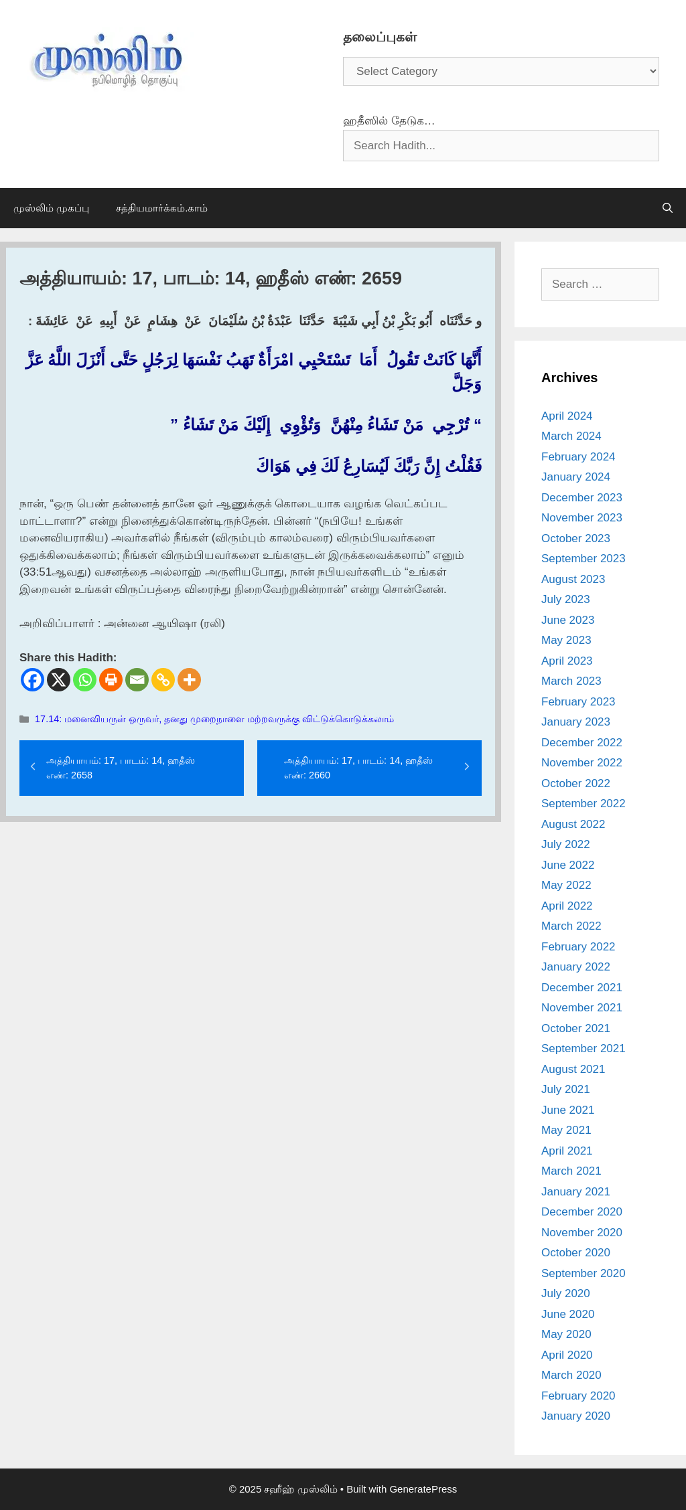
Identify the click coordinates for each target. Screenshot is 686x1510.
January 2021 (575, 1191)
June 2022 (567, 865)
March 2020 (571, 1375)
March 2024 (571, 436)
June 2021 (567, 1110)
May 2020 (566, 1334)
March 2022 (571, 926)
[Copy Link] (163, 679)
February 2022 (578, 946)
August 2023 (573, 579)
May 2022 (566, 885)
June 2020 (567, 1314)
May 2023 (566, 640)
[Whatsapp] (84, 679)
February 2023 (578, 701)
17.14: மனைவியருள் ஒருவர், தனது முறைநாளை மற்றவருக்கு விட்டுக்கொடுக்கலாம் (214, 719)
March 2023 (571, 681)
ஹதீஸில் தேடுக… (389, 120)
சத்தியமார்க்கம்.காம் (162, 208)
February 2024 (578, 456)
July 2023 (565, 599)
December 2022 (581, 742)
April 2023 (567, 661)
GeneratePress (423, 1489)
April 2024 (567, 416)
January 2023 (575, 722)
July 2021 (565, 1089)
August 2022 (573, 824)
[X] (58, 679)
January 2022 (575, 966)
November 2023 (581, 517)
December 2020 (581, 1211)
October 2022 (575, 783)
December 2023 (581, 497)
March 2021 (571, 1171)
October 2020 (575, 1252)
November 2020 (581, 1232)
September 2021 (583, 1048)
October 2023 (575, 538)
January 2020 (575, 1416)
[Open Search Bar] (667, 208)
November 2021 (581, 1007)
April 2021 (567, 1151)
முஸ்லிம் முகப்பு (51, 208)
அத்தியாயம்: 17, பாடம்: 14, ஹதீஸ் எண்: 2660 (358, 767)
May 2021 (566, 1130)
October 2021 (575, 1028)
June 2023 (567, 620)
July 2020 (565, 1293)
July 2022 (565, 844)
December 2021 (581, 987)
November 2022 (581, 762)
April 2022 (567, 906)
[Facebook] (32, 679)
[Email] (137, 679)
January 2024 (575, 477)
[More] (189, 679)
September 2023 (583, 558)
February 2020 (578, 1396)
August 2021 (573, 1069)
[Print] (111, 679)
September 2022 (583, 803)
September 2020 (583, 1273)
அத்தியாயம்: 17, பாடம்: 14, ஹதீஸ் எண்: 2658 (120, 767)
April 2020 (567, 1355)
